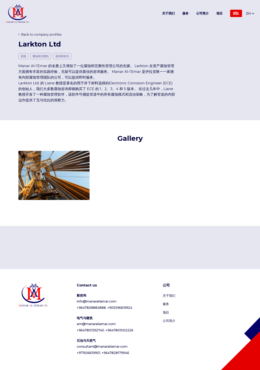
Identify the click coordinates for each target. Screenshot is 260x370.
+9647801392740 (90, 330)
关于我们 (168, 13)
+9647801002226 (119, 330)
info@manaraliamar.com (96, 301)
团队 (236, 13)
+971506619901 (88, 353)
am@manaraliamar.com (96, 324)
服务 (185, 13)
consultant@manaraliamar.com (102, 346)
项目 (219, 13)
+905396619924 (119, 308)
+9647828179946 (115, 353)
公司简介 (202, 13)
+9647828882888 (91, 308)
